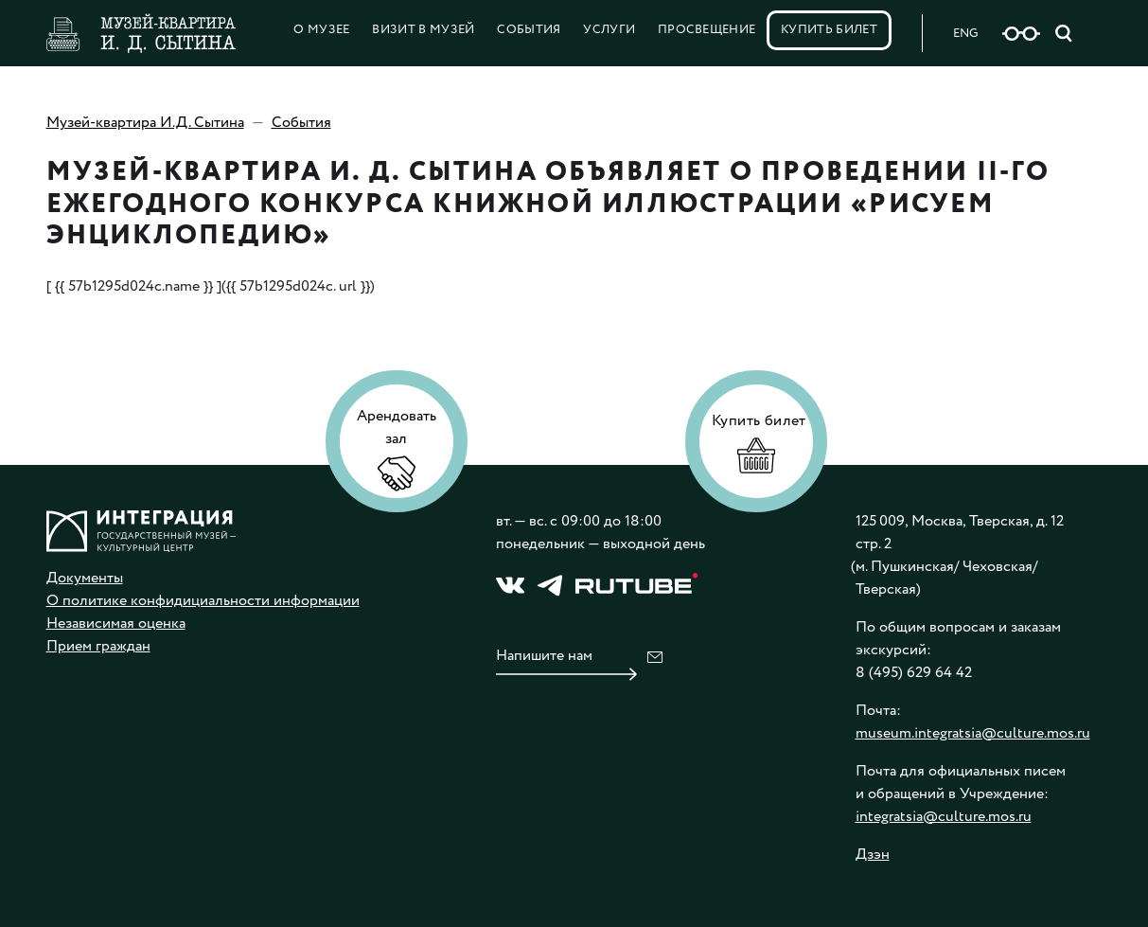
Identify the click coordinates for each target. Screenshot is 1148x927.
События (528, 30)
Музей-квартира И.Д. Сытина (145, 123)
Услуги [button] (609, 30)
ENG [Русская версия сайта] (965, 34)
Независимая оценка (115, 623)
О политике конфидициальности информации (203, 601)
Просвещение (707, 30)
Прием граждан (98, 646)
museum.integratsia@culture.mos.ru (973, 733)
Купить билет (829, 30)
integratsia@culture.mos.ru (944, 817)
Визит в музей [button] (423, 30)
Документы (84, 578)
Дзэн (873, 854)
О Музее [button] (321, 30)
